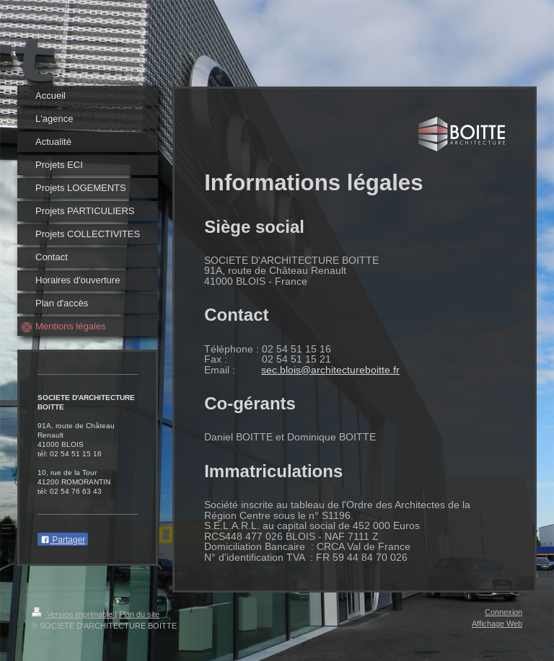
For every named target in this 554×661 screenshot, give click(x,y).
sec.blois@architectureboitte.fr (330, 370)
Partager (62, 540)
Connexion (503, 612)
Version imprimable (73, 614)
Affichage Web (497, 623)
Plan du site (139, 614)
